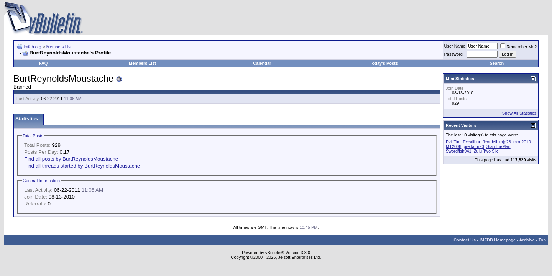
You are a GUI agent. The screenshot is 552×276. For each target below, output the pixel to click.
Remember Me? (518, 46)
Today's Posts (384, 63)
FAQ (43, 63)
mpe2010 (522, 142)
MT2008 (453, 146)
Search (497, 63)
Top (542, 240)
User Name (455, 46)
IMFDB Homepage (498, 240)
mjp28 (505, 142)
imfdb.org (32, 46)
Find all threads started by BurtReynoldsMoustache (82, 166)
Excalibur (471, 142)
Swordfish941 (459, 151)
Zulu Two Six (486, 151)
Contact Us (464, 240)
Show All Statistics (519, 113)
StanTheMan (498, 146)
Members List (59, 46)
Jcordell (490, 142)
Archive (527, 240)
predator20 (473, 146)
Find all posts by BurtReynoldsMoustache (71, 159)
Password (453, 54)
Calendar (262, 63)
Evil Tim (453, 142)
